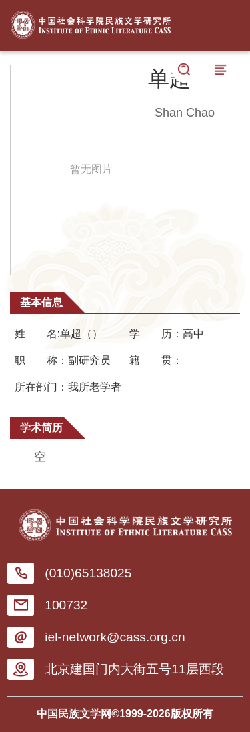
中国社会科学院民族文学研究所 (90, 21)
